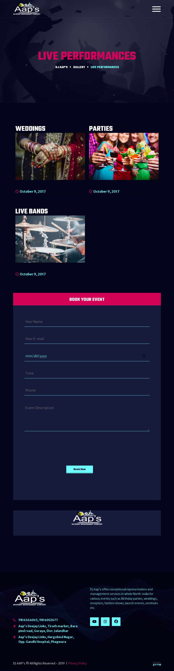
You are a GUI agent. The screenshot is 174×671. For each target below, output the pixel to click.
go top (157, 663)
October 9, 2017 (30, 191)
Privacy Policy (77, 663)
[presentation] (52, 446)
